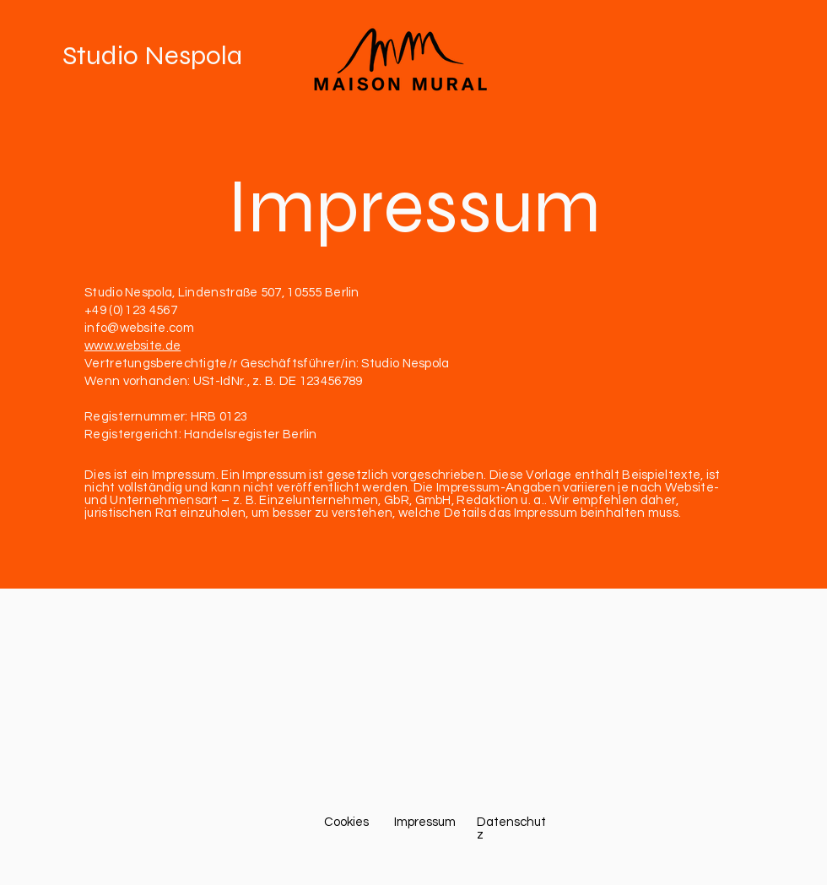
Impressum (414, 206)
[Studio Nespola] (178, 55)
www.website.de (132, 345)
